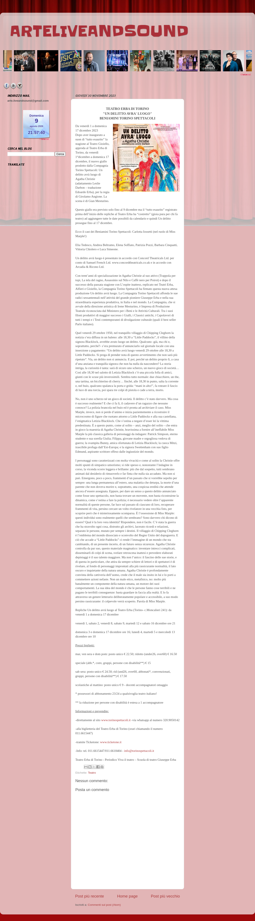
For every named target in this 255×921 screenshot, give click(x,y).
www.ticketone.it (110, 742)
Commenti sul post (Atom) (104, 904)
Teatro (92, 772)
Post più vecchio (165, 896)
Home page (127, 896)
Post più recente (89, 896)
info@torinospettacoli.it (139, 750)
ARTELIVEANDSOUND (99, 31)
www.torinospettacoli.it (115, 720)
